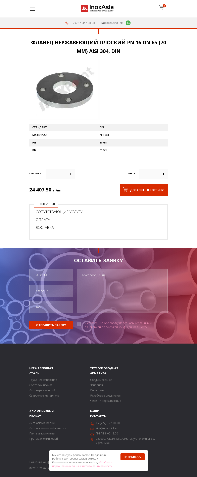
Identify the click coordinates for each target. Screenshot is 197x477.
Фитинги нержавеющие (105, 401)
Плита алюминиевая (42, 433)
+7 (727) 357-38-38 (83, 23)
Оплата (43, 219)
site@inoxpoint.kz (106, 428)
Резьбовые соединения (105, 395)
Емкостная (97, 390)
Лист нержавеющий (42, 390)
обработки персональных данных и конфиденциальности (82, 464)
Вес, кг (132, 173)
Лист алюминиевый (42, 423)
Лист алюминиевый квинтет (47, 428)
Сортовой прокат (41, 385)
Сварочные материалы (44, 395)
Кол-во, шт (36, 173)
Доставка (45, 227)
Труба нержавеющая (43, 380)
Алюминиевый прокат (34, 413)
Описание (46, 203)
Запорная (96, 385)
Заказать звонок (112, 23)
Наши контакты (95, 413)
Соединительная (101, 380)
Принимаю (133, 457)
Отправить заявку (51, 325)
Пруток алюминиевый (43, 438)
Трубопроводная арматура (95, 370)
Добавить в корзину (146, 190)
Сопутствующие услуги (59, 211)
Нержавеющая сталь (34, 370)
